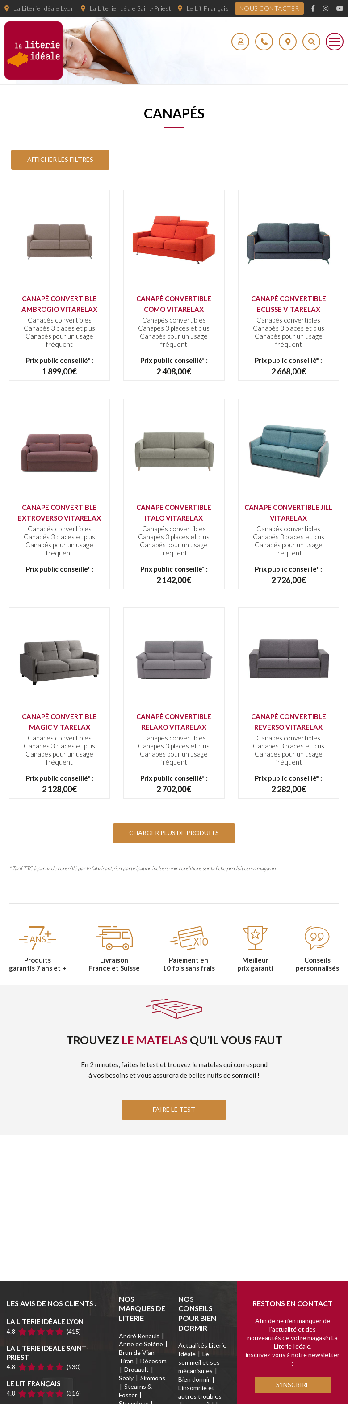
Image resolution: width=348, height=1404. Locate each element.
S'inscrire (293, 1384)
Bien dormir (194, 1379)
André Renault (139, 1336)
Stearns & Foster (135, 1391)
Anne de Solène (141, 1344)
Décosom (153, 1361)
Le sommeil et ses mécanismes (199, 1362)
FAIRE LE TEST (174, 1109)
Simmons (152, 1378)
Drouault (136, 1369)
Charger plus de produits (174, 833)
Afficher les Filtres (60, 159)
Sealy (126, 1378)
